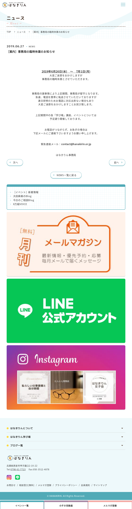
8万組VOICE (20, 204)
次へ (15, 162)
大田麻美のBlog (22, 196)
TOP (9, 31)
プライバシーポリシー (66, 485)
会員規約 (85, 485)
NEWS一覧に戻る (67, 175)
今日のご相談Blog (23, 200)
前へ (116, 162)
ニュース (21, 31)
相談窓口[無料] (26, 485)
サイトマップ (100, 485)
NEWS (32, 46)
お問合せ (11, 485)
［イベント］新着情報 (26, 192)
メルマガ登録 (44, 485)
